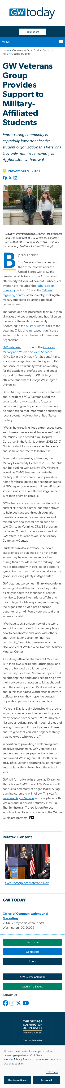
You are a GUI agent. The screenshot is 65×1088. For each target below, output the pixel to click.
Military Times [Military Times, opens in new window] (35, 326)
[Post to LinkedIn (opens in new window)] (15, 178)
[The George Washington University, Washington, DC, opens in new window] (32, 1026)
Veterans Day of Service (18, 798)
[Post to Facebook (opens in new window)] (5, 178)
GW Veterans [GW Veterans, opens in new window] (11, 347)
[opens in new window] (6, 1005)
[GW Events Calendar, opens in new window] (32, 976)
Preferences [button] (52, 1072)
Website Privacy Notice (17, 1059)
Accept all (46, 1080)
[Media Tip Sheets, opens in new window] (32, 986)
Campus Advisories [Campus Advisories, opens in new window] (32, 1040)
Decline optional (17, 1080)
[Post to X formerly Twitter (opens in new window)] (10, 178)
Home (6, 50)
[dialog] (32, 1067)
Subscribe (33, 31)
